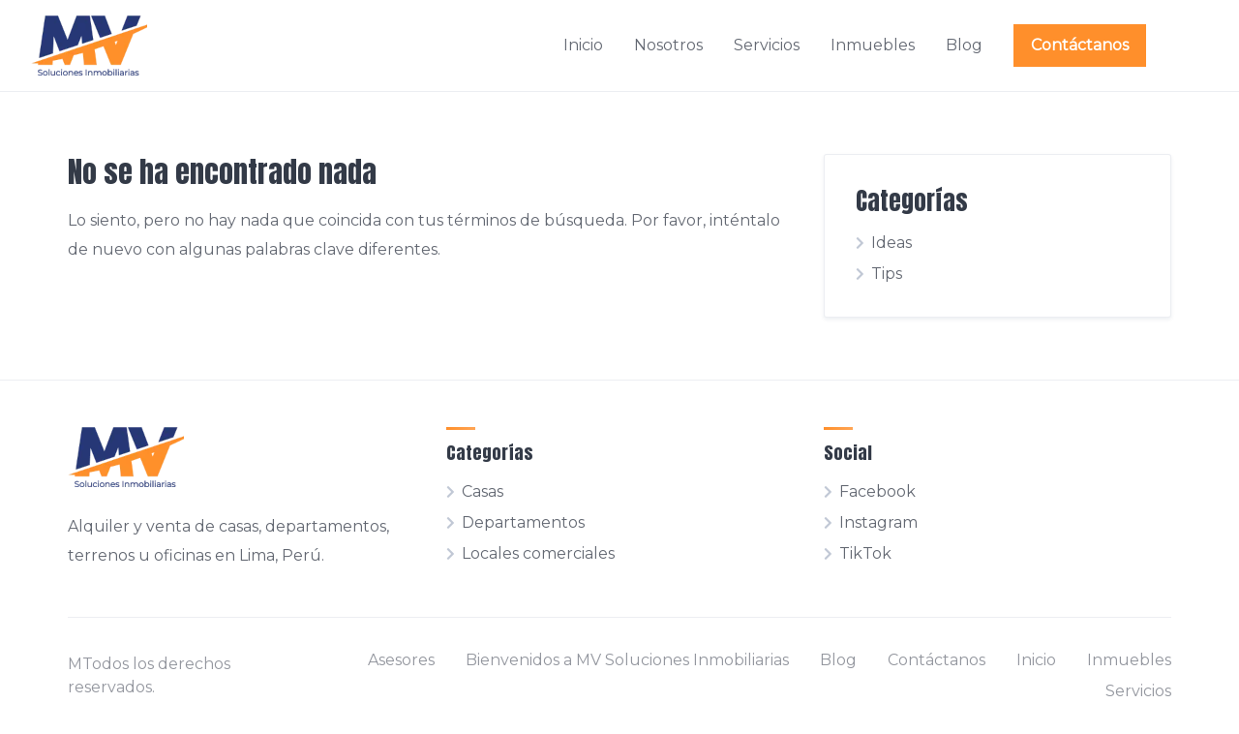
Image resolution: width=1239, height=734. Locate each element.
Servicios (767, 45)
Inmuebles (873, 45)
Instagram (878, 522)
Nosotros (668, 45)
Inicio (583, 45)
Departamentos (523, 522)
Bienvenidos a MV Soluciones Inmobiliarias (627, 660)
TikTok (865, 553)
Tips (886, 273)
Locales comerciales (538, 553)
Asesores (401, 660)
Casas (482, 491)
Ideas (891, 242)
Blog (964, 45)
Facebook (877, 491)
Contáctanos (1080, 45)
